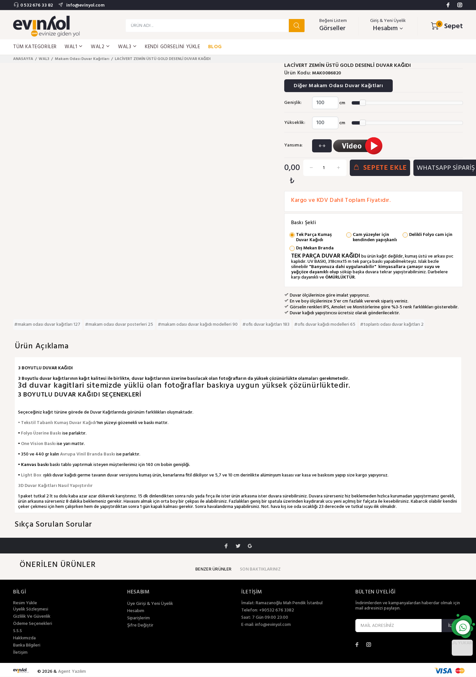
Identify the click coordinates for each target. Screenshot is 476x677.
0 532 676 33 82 (36, 5)
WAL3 (44, 59)
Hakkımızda (24, 638)
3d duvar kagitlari (52, 386)
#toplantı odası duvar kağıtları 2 (392, 325)
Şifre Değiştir (140, 625)
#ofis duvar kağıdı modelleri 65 (325, 325)
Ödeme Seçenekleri (32, 624)
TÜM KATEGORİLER (35, 47)
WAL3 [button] (127, 47)
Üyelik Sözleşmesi (30, 609)
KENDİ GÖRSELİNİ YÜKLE (172, 47)
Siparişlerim (138, 618)
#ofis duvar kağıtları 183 (266, 325)
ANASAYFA (23, 59)
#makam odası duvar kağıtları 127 (47, 325)
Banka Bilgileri (26, 645)
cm (342, 103)
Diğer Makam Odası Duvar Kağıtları (339, 86)
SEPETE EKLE (380, 168)
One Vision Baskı (38, 444)
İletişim (20, 653)
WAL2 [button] (100, 47)
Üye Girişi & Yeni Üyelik (150, 604)
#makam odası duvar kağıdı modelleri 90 (198, 325)
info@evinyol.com (84, 5)
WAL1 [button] (74, 47)
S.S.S (17, 631)
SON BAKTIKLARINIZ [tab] (260, 569)
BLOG (215, 47)
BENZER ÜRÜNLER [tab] (213, 569)
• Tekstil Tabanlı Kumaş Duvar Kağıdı (57, 423)
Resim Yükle (25, 603)
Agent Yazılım (72, 672)
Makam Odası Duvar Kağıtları (82, 59)
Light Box (31, 475)
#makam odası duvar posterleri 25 (119, 325)
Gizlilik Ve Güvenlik (31, 617)
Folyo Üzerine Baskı (41, 433)
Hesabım (135, 611)
